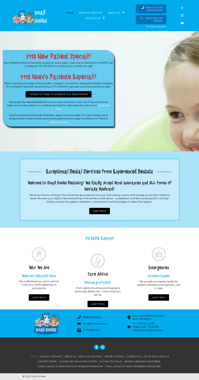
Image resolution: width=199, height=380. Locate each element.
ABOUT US (70, 356)
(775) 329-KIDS (92, 317)
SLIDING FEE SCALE (110, 361)
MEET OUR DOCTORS (90, 356)
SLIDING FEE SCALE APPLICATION (78, 361)
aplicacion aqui (58, 122)
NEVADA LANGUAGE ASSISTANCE (142, 361)
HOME (33, 356)
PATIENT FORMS (48, 361)
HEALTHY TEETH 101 (50, 356)
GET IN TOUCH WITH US (156, 356)
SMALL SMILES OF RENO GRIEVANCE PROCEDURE (133, 366)
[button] (151, 9)
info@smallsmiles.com (96, 323)
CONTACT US (133, 356)
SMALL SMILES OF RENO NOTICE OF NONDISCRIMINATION (71, 366)
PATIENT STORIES (114, 356)
